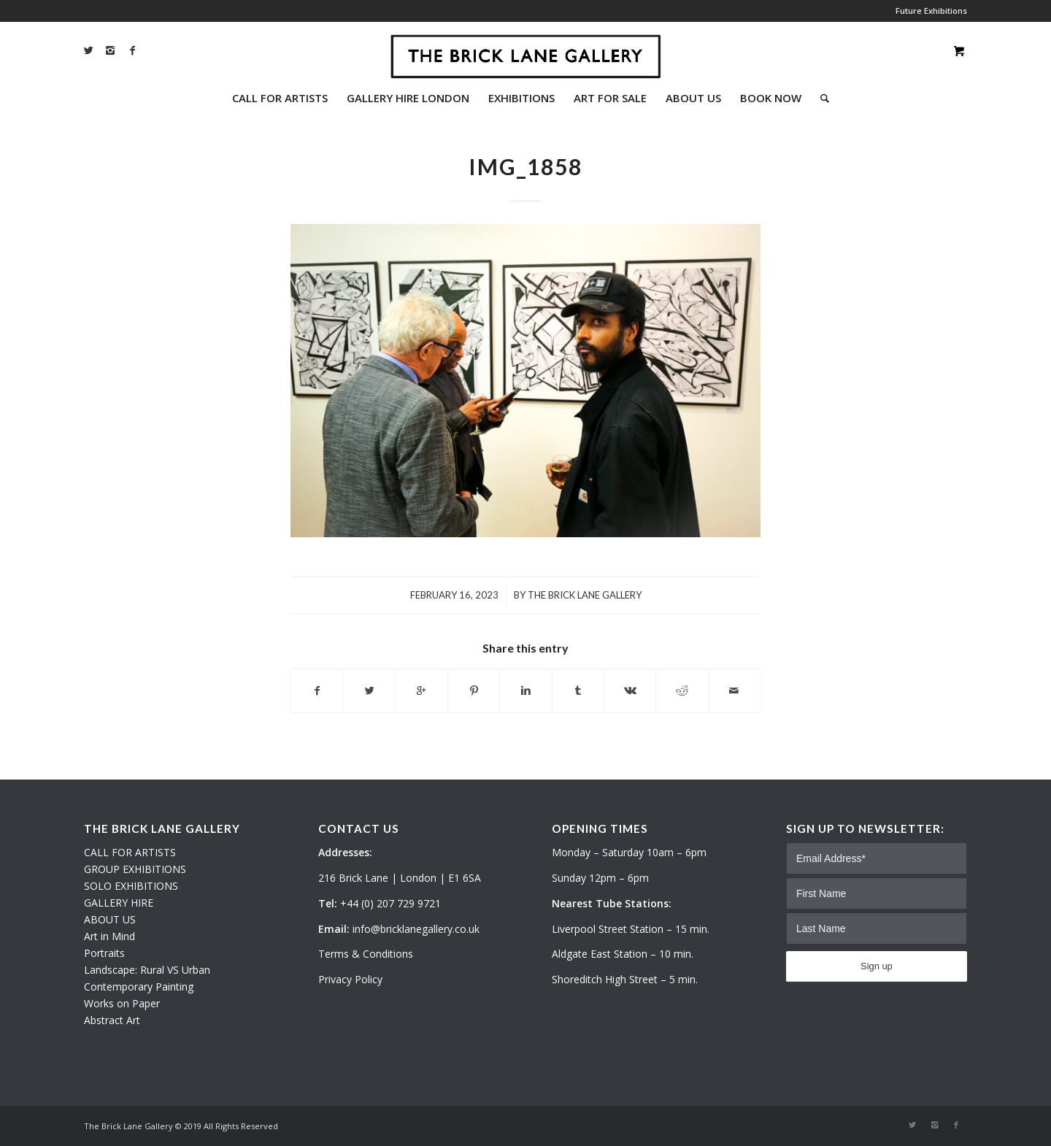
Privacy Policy (350, 979)
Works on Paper (122, 1003)
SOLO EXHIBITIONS (131, 886)
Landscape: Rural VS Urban (147, 970)
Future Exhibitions (931, 10)
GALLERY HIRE (118, 903)
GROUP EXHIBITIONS (135, 869)
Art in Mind (109, 936)
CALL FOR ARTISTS (130, 852)
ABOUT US (110, 919)
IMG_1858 (525, 166)
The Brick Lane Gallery (585, 595)
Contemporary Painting (138, 986)
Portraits (104, 953)
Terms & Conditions (365, 954)
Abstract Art (112, 1020)
